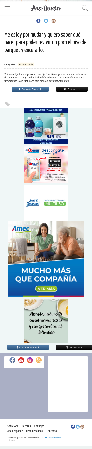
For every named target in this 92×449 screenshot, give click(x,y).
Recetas (26, 426)
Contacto (51, 431)
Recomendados (34, 431)
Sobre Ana (12, 426)
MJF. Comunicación (53, 438)
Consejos (39, 426)
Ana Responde (26, 64)
